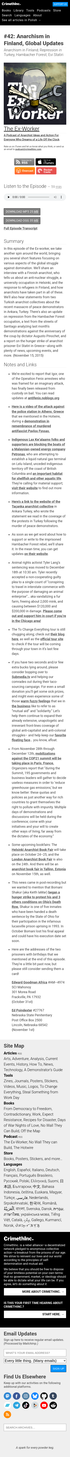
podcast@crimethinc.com (28, 149)
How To (35, 1064)
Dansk (46, 1209)
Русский (11, 1181)
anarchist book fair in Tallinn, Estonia (39, 869)
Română (49, 1203)
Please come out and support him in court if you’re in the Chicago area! (39, 616)
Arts (7, 1058)
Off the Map (30, 1131)
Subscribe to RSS (24, 162)
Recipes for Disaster (39, 1120)
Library (19, 10)
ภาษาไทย (11, 1214)
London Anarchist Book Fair (32, 859)
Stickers (50, 1081)
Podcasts (44, 10)
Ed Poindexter (22, 1010)
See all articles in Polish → (21, 20)
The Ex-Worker (15, 1142)
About (37, 15)
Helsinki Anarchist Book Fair (32, 850)
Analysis (37, 1058)
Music (21, 1086)
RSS (20, 1053)
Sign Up (58, 1368)
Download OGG (22, 220)
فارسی (22, 1197)
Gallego (37, 1220)
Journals (21, 1081)
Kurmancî (53, 1220)
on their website (36, 554)
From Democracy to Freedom (28, 1109)
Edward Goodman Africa (29, 982)
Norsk (8, 1225)
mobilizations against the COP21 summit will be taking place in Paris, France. (36, 758)
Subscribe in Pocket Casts (46, 171)
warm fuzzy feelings (35, 701)
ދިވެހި (27, 1220)
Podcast (10, 1136)
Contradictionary (17, 1114)
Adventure (20, 1058)
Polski (24, 1181)
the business (21, 706)
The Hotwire (23, 1147)
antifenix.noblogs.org (43, 398)
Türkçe (9, 1197)
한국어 (35, 1203)
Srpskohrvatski (16, 1203)
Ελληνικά (38, 1181)
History (22, 1064)
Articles (10, 1053)
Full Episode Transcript (20, 228)
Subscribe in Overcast (25, 171)
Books (6, 10)
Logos (33, 1086)
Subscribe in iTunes (45, 162)
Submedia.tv (21, 677)
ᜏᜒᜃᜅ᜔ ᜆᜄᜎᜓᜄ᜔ (27, 1225)
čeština (27, 1192)
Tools (30, 10)
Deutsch (52, 1170)
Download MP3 (22, 211)
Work (36, 1114)
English (10, 1170)
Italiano (38, 1170)
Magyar (55, 1192)
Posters (36, 1081)
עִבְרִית (58, 1209)
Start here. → (53, 1314)
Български (22, 1186)
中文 (36, 1186)
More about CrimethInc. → (43, 1291)
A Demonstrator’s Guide (43, 1070)
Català (17, 1220)
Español (23, 1170)
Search (7, 15)
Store (57, 10)
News (48, 1064)
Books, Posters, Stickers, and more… (33, 1159)
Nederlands (38, 1197)
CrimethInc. (11, 4)
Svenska (33, 1209)
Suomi (53, 1181)
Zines (8, 1081)
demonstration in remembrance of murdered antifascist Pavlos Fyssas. (31, 426)
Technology (13, 1070)
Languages (23, 15)
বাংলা (20, 1209)
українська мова (35, 1214)
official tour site (51, 639)
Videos (9, 1086)
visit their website (25, 488)
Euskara (41, 1192)
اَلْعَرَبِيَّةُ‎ (9, 1209)
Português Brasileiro (35, 1175)
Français (11, 1175)
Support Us (60, 4)
